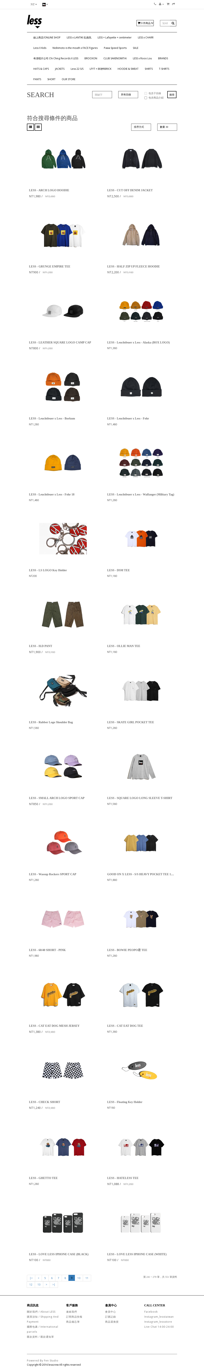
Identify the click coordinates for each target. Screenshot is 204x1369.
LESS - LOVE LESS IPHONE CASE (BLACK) (59, 1254)
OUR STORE (68, 79)
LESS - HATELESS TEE (123, 1178)
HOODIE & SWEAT (128, 69)
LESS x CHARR (146, 37)
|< (31, 1278)
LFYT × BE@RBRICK (100, 69)
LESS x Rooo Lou (142, 58)
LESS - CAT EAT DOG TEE (125, 1025)
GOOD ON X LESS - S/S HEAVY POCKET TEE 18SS (141, 874)
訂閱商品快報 (74, 1316)
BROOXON (90, 58)
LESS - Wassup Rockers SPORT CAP (52, 874)
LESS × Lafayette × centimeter (115, 37)
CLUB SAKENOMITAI (115, 58)
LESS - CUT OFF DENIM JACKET (130, 190)
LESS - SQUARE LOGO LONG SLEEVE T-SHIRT (139, 798)
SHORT (51, 79)
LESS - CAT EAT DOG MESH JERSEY (54, 1025)
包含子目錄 (152, 93)
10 (78, 1278)
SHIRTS (149, 69)
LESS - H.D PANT (40, 646)
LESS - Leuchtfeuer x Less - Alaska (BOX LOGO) (138, 342)
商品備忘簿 (73, 1321)
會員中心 (110, 1311)
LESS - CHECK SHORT (44, 1102)
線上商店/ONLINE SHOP (46, 37)
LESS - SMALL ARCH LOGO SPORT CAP (56, 798)
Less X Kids (39, 48)
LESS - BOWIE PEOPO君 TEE (127, 950)
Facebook (151, 1311)
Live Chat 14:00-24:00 (159, 1326)
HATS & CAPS (41, 69)
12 (30, 1284)
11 (87, 1278)
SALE (135, 48)
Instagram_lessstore (158, 1321)
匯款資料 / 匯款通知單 (40, 1337)
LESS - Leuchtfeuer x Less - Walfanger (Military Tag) (140, 494)
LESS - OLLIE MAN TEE (123, 646)
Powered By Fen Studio (42, 1360)
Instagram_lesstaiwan (159, 1316)
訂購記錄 (110, 1316)
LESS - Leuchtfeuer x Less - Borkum (52, 418)
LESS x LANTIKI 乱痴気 (79, 37)
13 (39, 1284)
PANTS (37, 79)
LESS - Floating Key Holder (124, 1102)
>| (53, 1284)
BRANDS (163, 58)
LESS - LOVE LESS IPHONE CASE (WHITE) (137, 1254)
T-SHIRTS (164, 69)
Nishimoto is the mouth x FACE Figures (75, 48)
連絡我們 (71, 1311)
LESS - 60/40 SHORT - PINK (47, 950)
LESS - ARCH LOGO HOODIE (49, 190)
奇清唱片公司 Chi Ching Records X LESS (55, 58)
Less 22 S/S (77, 69)
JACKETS (59, 69)
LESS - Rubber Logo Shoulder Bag (51, 722)
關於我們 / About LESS (41, 1311)
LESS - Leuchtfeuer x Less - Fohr (128, 418)
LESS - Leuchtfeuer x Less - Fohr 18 (51, 494)
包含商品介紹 (154, 97)
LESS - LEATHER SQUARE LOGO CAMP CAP (60, 342)
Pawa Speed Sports (115, 48)
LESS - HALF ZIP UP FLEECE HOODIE (133, 266)
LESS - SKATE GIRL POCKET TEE (130, 722)
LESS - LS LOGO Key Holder (48, 570)
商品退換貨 (112, 1321)
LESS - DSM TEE (118, 570)
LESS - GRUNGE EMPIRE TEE (49, 266)
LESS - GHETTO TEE (43, 1178)
